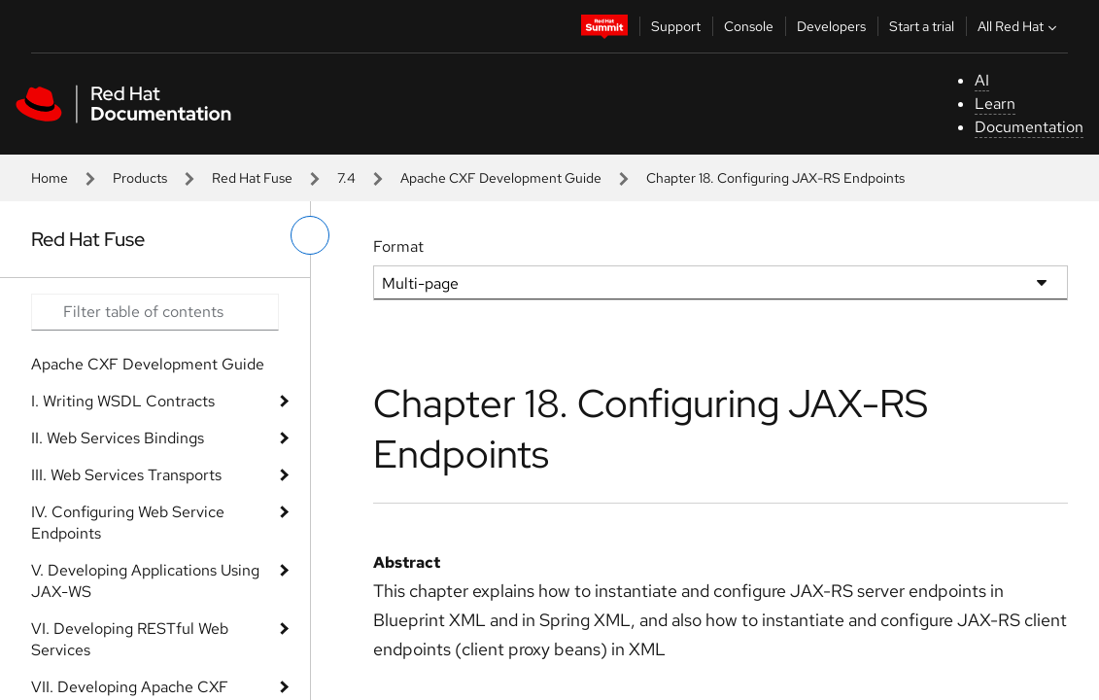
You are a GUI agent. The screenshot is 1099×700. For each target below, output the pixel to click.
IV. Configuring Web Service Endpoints (127, 522)
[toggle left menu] (310, 235)
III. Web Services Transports (126, 475)
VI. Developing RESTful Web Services (129, 639)
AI (982, 80)
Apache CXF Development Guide (500, 178)
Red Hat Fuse (252, 178)
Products (140, 178)
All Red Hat (1019, 26)
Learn (995, 103)
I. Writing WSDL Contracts (123, 401)
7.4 (346, 178)
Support (676, 26)
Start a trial (921, 26)
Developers (831, 26)
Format (398, 246)
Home (49, 178)
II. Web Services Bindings (117, 438)
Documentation (1029, 127)
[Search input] (155, 312)
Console (748, 26)
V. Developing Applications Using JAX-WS (145, 581)
